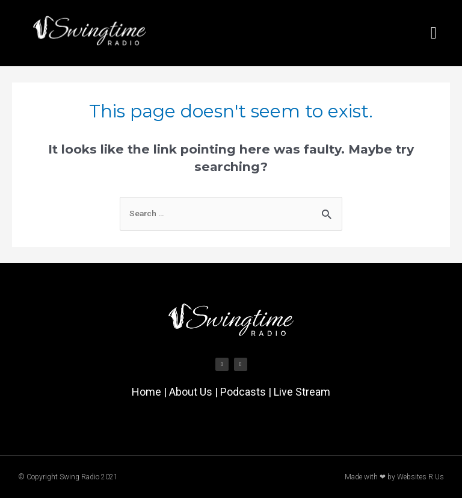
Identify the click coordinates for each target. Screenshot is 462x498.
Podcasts (243, 391)
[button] (434, 33)
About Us (190, 391)
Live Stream (302, 391)
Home (146, 391)
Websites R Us (420, 477)
